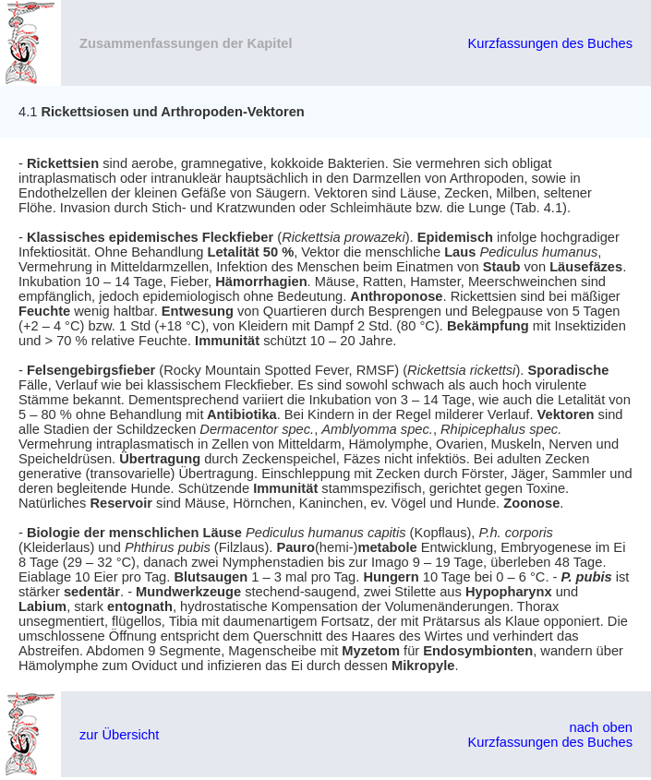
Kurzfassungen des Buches (550, 43)
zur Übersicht (119, 734)
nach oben (601, 727)
